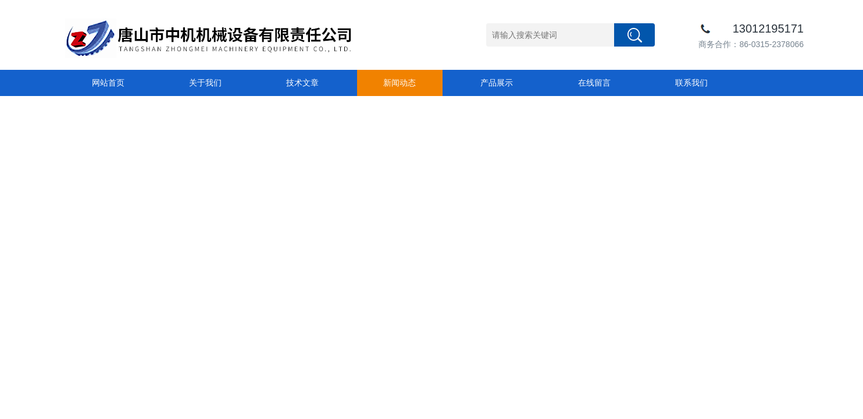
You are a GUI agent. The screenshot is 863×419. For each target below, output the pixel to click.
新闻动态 (399, 82)
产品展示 (496, 82)
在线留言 (594, 82)
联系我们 (691, 82)
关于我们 (205, 82)
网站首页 (108, 82)
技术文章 (302, 82)
